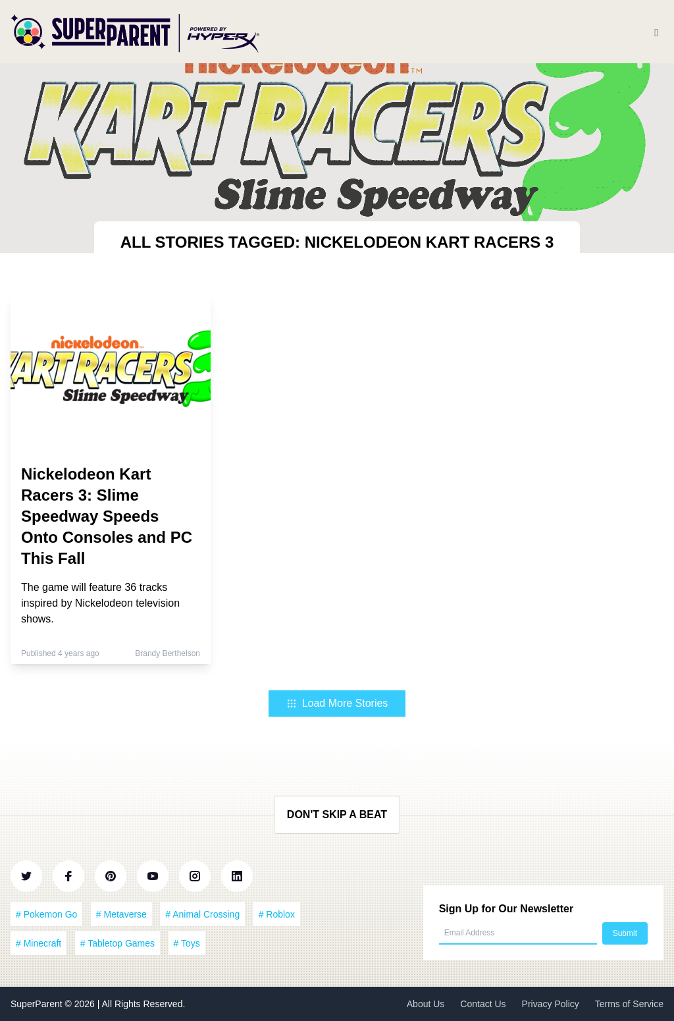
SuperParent (38, 1004)
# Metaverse (121, 914)
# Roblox (277, 914)
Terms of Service (629, 1004)
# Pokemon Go (46, 914)
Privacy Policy (550, 1004)
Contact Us (483, 1004)
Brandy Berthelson (167, 653)
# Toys (187, 943)
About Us (426, 1004)
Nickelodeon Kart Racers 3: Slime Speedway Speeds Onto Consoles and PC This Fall (106, 516)
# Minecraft (38, 943)
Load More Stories (337, 703)
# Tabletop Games (117, 943)
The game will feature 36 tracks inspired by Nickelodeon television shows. (100, 603)
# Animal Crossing (202, 914)
